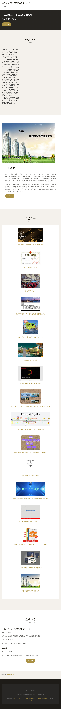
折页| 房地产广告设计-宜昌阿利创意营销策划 (30, 568)
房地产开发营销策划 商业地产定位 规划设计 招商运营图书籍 (30, 545)
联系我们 (30, 660)
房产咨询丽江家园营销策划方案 (30, 475)
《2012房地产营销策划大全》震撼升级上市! (30, 521)
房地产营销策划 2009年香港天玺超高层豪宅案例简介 (30, 314)
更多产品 (6, 24)
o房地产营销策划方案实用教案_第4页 (30, 383)
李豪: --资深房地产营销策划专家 (30, 591)
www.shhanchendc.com (20, 698)
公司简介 (9, 196)
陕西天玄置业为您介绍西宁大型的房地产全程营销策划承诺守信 (30, 498)
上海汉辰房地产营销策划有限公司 (16, 629)
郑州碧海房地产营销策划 (30, 360)
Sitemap (30, 700)
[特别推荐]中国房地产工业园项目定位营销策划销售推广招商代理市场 (30, 406)
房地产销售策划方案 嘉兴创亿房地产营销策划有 (30, 429)
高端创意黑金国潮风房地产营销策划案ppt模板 (31, 245)
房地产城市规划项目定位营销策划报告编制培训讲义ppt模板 (30, 452)
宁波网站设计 (11, 675)
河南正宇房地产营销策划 (30, 268)
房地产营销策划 (29, 698)
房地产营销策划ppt (30, 291)
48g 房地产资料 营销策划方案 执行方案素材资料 (30, 337)
